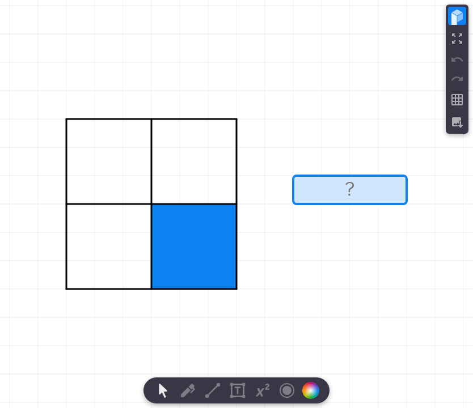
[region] (236, 204)
